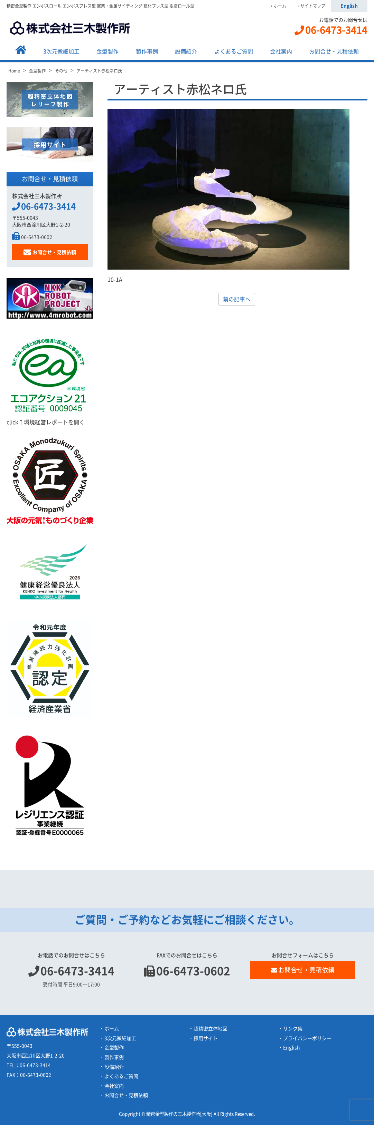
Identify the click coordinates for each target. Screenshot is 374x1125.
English (349, 5)
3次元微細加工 (61, 51)
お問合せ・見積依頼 (334, 51)
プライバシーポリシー (307, 1038)
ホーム (280, 6)
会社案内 (281, 51)
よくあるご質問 (233, 51)
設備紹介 (186, 51)
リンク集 (292, 1028)
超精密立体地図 (210, 1028)
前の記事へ (237, 299)
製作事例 (147, 51)
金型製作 (107, 51)
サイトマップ (312, 6)
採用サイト (206, 1038)
